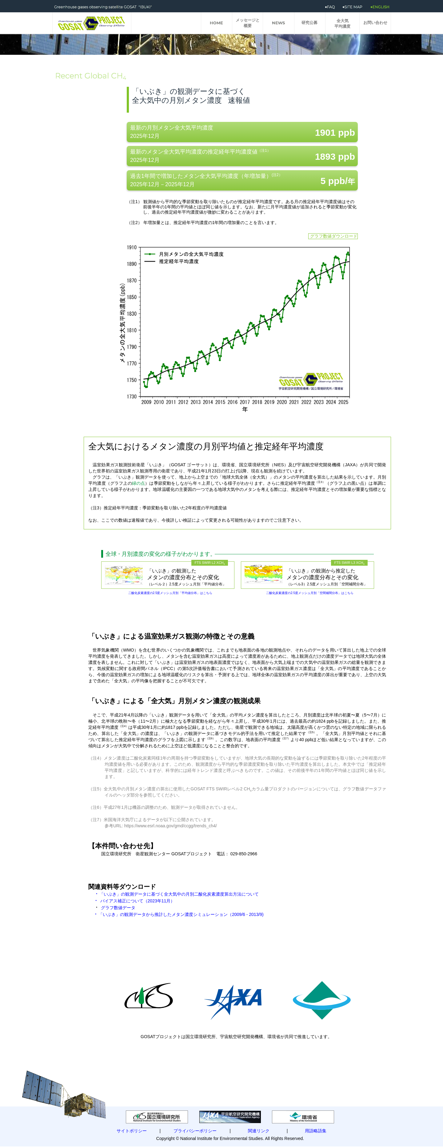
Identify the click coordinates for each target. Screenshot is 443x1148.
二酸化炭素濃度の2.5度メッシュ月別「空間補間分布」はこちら (309, 593)
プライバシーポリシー (195, 1130)
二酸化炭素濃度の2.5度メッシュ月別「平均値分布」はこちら (170, 593)
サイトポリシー (132, 1130)
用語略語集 (315, 1130)
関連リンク (258, 1130)
